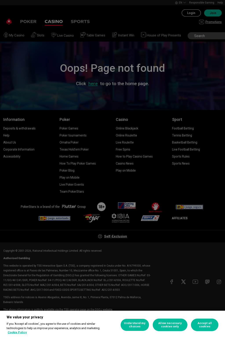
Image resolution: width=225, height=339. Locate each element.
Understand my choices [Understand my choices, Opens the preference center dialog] (134, 324)
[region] (112, 325)
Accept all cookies (205, 324)
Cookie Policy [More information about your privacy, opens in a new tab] (17, 332)
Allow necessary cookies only (170, 324)
